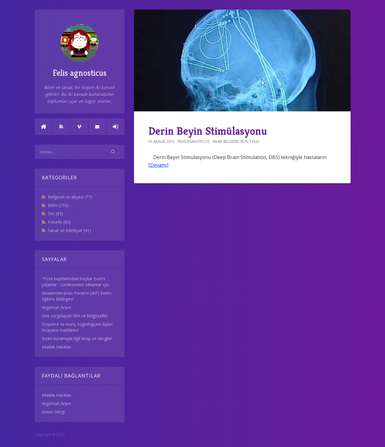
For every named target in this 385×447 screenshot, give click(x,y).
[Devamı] (158, 165)
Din (55, 213)
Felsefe (59, 222)
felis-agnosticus (193, 141)
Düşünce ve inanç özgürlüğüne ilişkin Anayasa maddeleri (77, 327)
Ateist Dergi (53, 412)
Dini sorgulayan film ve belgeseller (75, 316)
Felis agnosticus (79, 51)
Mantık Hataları (56, 347)
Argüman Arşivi (56, 307)
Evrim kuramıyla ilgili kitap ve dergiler (77, 338)
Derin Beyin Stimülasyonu (207, 131)
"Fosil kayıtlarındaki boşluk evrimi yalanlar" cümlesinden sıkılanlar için (75, 281)
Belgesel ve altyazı (70, 197)
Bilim (58, 205)
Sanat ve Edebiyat (69, 230)
